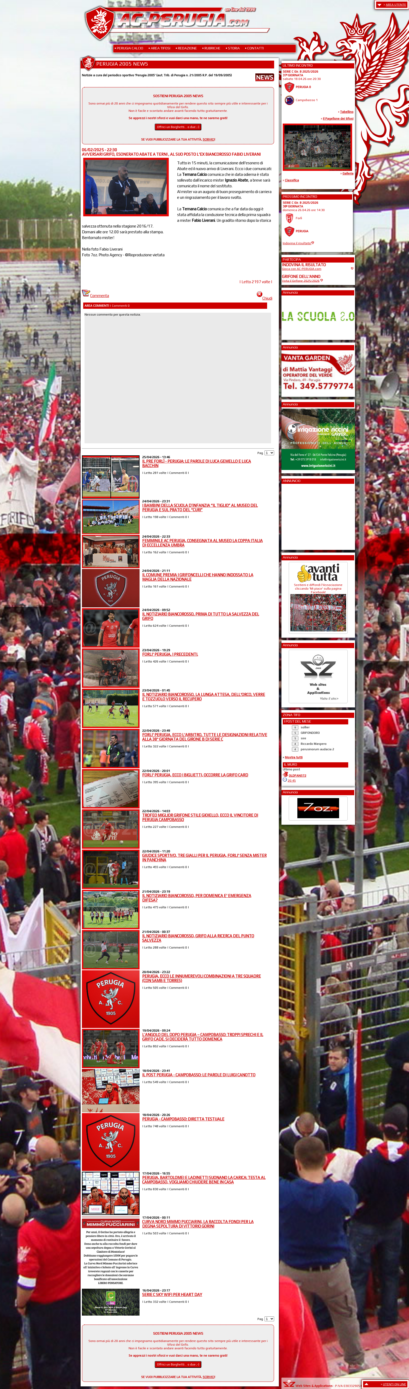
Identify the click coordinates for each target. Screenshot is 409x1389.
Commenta (95, 295)
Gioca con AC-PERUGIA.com (301, 269)
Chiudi (264, 298)
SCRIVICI (208, 139)
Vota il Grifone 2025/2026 (301, 280)
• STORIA (233, 48)
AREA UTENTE (396, 5)
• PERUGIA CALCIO (129, 48)
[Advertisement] (297, 515)
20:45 (292, 780)
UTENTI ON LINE (394, 1384)
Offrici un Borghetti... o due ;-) (178, 127)
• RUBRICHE (211, 48)
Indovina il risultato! (297, 243)
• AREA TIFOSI (159, 48)
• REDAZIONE (186, 48)
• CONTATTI (254, 48)
